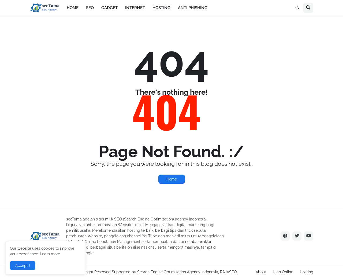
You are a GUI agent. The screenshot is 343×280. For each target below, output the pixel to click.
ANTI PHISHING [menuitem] (192, 7)
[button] (297, 8)
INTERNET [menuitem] (135, 7)
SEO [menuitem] (90, 7)
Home (171, 179)
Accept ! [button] (22, 265)
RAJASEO (228, 272)
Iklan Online (283, 272)
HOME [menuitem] (73, 7)
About (261, 272)
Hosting (306, 272)
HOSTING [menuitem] (161, 7)
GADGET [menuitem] (109, 7)
